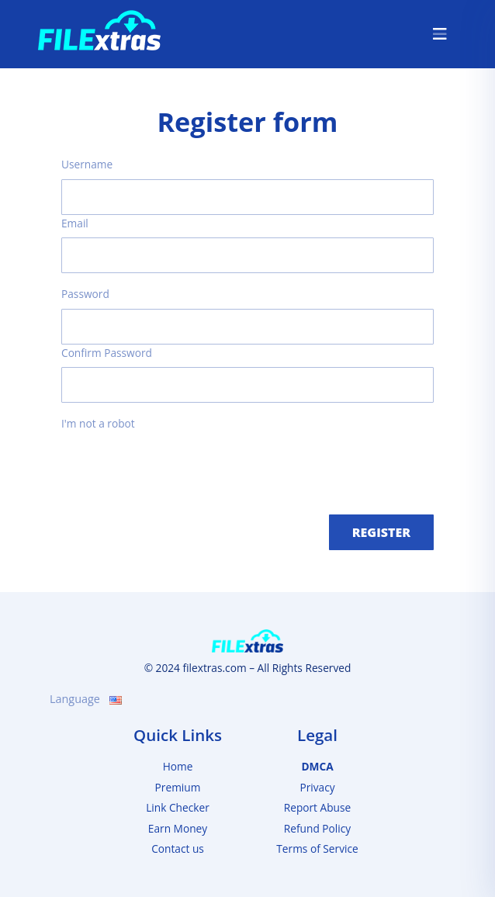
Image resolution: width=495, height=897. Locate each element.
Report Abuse (317, 807)
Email (74, 223)
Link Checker (177, 807)
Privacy (316, 787)
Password (85, 293)
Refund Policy (317, 828)
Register (381, 532)
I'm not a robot (98, 423)
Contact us (177, 848)
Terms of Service (317, 848)
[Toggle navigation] (440, 34)
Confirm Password (106, 352)
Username (86, 164)
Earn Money (177, 828)
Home (178, 766)
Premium (178, 787)
